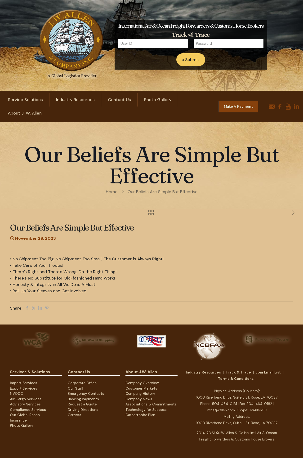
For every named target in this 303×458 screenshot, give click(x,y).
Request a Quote (82, 404)
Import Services (23, 383)
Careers (74, 415)
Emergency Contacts (86, 393)
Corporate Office (82, 383)
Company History (140, 393)
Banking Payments (83, 399)
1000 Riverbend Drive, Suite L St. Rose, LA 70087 (237, 397)
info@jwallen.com (221, 410)
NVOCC (16, 393)
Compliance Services (28, 409)
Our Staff (75, 388)
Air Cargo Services (25, 399)
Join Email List (268, 372)
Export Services (23, 388)
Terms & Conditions (236, 378)
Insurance (18, 420)
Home (111, 192)
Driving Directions (83, 409)
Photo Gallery (21, 425)
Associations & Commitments (151, 404)
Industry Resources (203, 372)
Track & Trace (238, 372)
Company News (138, 399)
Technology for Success (146, 409)
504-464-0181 (224, 403)
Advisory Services (25, 404)
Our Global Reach (25, 415)
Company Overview (142, 383)
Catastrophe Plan (140, 415)
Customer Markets (141, 388)
